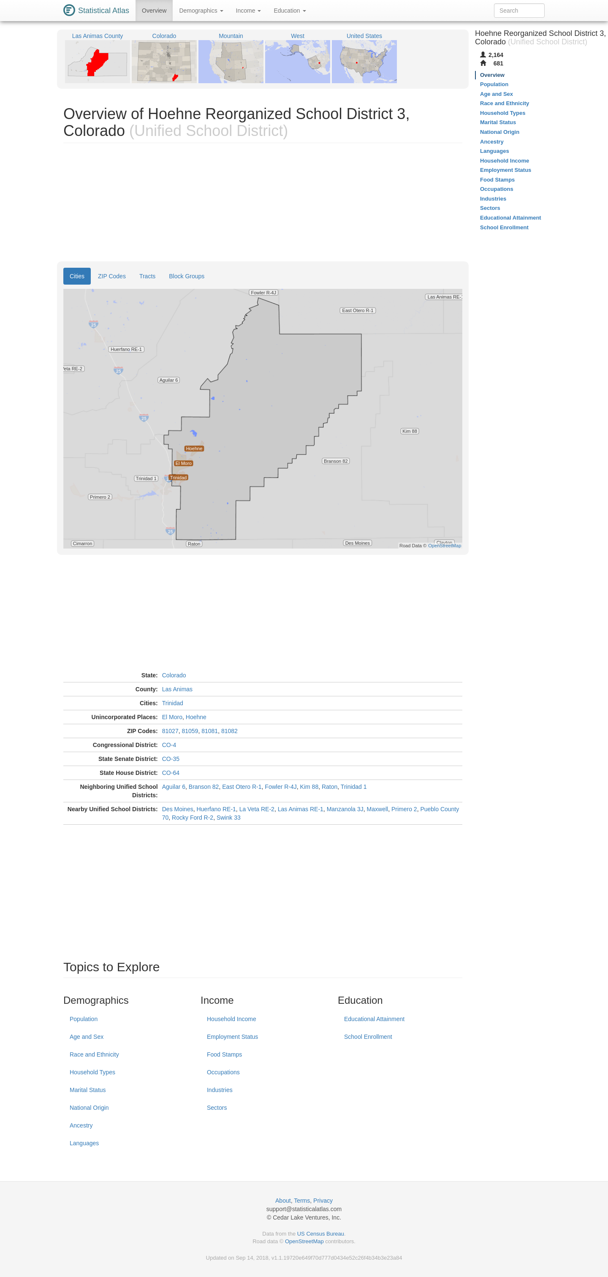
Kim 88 (309, 786)
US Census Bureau (320, 1234)
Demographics (201, 10)
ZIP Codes (112, 276)
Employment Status (232, 1036)
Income (248, 10)
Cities (77, 276)
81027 (170, 731)
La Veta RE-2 (256, 809)
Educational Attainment (374, 1019)
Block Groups (186, 276)
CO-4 (169, 745)
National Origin (89, 1107)
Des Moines (177, 809)
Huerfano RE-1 (216, 809)
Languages (84, 1143)
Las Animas (177, 689)
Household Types (92, 1072)
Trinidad (172, 703)
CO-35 (170, 758)
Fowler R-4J (280, 786)
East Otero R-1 (241, 786)
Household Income (231, 1019)
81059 (190, 731)
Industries (220, 1090)
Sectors (217, 1107)
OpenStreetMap (304, 1241)
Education (290, 10)
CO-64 (170, 772)
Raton (329, 786)
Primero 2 (404, 809)
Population (84, 1019)
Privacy (323, 1200)
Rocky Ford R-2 (192, 817)
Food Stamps (224, 1054)
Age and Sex (86, 1036)
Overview (154, 10)
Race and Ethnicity (94, 1054)
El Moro (172, 717)
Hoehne (196, 717)
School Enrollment (368, 1036)
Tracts (147, 276)
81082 (229, 731)
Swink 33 (229, 817)
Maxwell (377, 809)
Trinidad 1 (354, 786)
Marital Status (88, 1090)
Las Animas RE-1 (300, 809)
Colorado (174, 675)
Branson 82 (204, 786)
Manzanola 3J (345, 809)
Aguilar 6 (173, 786)
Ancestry (81, 1125)
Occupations (223, 1072)
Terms (302, 1200)
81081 (209, 731)
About (283, 1200)
